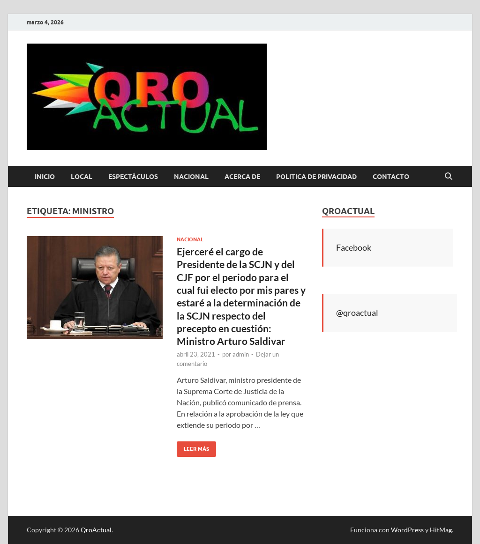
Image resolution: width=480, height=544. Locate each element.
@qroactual (357, 312)
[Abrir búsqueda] (449, 176)
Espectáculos (133, 176)
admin (240, 354)
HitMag (441, 530)
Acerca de (242, 176)
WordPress (407, 530)
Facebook (353, 247)
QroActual (96, 530)
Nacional (191, 176)
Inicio (45, 176)
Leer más (193, 446)
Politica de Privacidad (316, 176)
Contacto (391, 176)
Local (81, 176)
